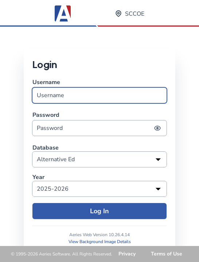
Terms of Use (166, 253)
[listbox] (99, 159)
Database (45, 148)
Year (38, 177)
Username (99, 91)
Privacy (127, 253)
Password (99, 123)
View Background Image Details (100, 242)
